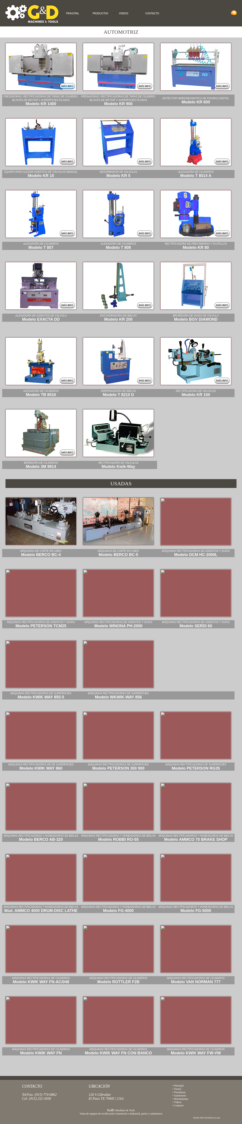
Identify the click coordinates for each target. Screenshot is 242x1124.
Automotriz (180, 1095)
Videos (177, 1102)
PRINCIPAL (72, 13)
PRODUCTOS (100, 13)
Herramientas (181, 1098)
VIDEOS (123, 13)
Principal (178, 1085)
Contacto (178, 1105)
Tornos (177, 1089)
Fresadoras (179, 1092)
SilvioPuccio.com (212, 1118)
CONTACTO (152, 13)
